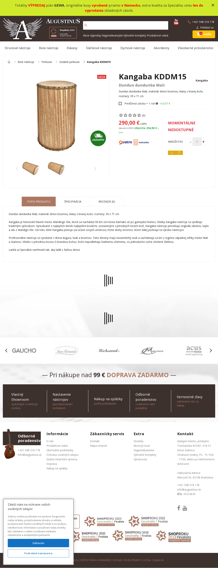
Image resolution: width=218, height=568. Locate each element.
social (147, 560)
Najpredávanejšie (112, 35)
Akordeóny (161, 48)
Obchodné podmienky (59, 450)
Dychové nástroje (132, 48)
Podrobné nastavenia (38, 553)
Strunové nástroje (17, 48)
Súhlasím (38, 543)
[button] (7, 351)
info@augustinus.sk (30, 455)
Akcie (86, 35)
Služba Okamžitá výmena (61, 459)
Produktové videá (157, 35)
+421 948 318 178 (29, 450)
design (117, 560)
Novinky (138, 441)
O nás (50, 441)
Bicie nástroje (48, 48)
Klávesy (72, 48)
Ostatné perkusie (70, 62)
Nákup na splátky (56, 468)
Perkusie (47, 62)
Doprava (51, 464)
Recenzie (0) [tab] (107, 202)
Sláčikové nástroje (99, 48)
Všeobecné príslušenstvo (195, 48)
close (213, 5)
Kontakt (95, 441)
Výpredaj (95, 35)
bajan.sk (159, 560)
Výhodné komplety (134, 35)
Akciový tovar (142, 446)
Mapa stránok (98, 446)
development (132, 560)
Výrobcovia (140, 459)
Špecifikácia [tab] (72, 202)
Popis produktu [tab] (38, 202)
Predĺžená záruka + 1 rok (139, 103)
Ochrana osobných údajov (62, 455)
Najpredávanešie (144, 450)
